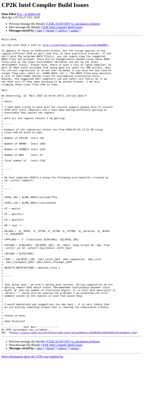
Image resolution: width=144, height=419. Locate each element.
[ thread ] (50, 30)
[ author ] (74, 30)
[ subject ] (62, 30)
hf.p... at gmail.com (28, 14)
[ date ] (39, 30)
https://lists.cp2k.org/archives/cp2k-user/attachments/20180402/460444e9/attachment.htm (73, 391)
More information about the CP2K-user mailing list (32, 415)
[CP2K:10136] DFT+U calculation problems (73, 23)
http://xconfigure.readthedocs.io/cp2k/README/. (76, 46)
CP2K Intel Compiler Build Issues (61, 27)
